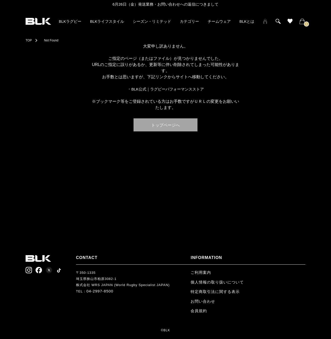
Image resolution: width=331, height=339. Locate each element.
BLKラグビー (70, 21)
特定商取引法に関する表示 (215, 291)
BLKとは (246, 21)
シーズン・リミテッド (152, 21)
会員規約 (199, 311)
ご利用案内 (201, 272)
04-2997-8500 (99, 291)
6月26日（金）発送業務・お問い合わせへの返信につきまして (166, 4)
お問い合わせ (203, 301)
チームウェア (219, 21)
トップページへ (165, 125)
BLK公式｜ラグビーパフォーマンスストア (167, 89)
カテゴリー (189, 21)
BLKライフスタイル (107, 21)
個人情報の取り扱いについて (217, 282)
